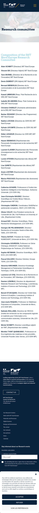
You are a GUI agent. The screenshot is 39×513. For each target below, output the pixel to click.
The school (6, 427)
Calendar (5, 438)
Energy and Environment (10, 424)
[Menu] (35, 5)
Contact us (11, 392)
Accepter (19, 497)
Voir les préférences (19, 508)
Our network (6, 430)
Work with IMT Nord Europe (11, 415)
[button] (36, 474)
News (4, 436)
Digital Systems (7, 421)
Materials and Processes (9, 418)
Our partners (6, 433)
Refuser (19, 502)
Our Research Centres (9, 412)
